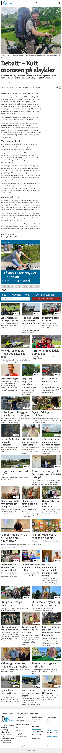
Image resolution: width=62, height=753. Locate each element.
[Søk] (53, 3)
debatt (32, 286)
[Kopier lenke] (60, 87)
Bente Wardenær (52, 730)
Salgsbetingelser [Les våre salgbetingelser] (52, 736)
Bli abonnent (40, 3)
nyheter (25, 286)
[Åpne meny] (59, 2)
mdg (37, 286)
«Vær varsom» (7, 743)
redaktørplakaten (7, 738)
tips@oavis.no (36, 729)
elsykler (18, 286)
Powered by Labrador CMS (31, 750)
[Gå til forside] (17, 3)
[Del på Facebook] (57, 87)
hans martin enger (7, 286)
